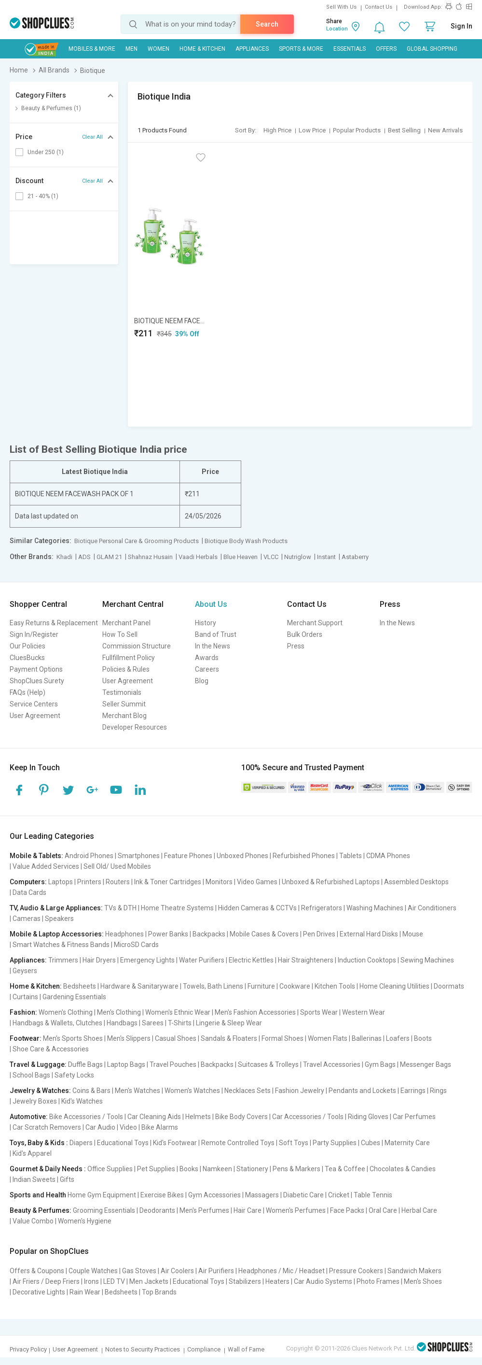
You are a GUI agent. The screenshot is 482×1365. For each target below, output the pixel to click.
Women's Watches (192, 1090)
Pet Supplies (156, 1169)
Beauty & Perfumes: (40, 1210)
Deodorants (157, 1210)
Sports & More (301, 48)
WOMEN (158, 48)
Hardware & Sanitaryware (139, 986)
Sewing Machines (427, 960)
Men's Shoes (423, 1281)
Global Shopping (432, 48)
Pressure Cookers (356, 1271)
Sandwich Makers (414, 1271)
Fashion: (23, 1012)
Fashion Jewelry (299, 1090)
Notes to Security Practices (142, 1349)
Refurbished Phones (304, 856)
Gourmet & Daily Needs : (48, 1169)
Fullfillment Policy (128, 657)
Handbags (122, 1023)
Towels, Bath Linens (213, 986)
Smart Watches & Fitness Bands (61, 944)
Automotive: (29, 1117)
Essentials (349, 48)
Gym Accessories (214, 1195)
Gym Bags (380, 1064)
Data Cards (29, 892)
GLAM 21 (109, 556)
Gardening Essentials (74, 997)
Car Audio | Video (111, 1127)
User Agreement (35, 715)
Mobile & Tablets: (36, 856)
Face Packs (347, 1210)
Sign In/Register (34, 634)
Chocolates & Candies (403, 1169)
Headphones (124, 934)
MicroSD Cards (136, 944)
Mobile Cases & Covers (264, 934)
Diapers (81, 1143)
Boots (423, 1038)
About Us (211, 604)
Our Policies (27, 646)
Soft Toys (293, 1143)
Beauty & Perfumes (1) (51, 108)
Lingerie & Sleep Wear (229, 1023)
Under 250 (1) (46, 152)
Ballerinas (367, 1038)
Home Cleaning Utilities (394, 986)
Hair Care (248, 1210)
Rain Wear (84, 1292)
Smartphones (139, 856)
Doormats (449, 986)
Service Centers (34, 704)
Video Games (257, 882)
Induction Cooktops (367, 960)
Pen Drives (319, 934)
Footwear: (25, 1038)
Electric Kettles (251, 960)
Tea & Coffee (345, 1169)
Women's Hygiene (84, 1221)
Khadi (64, 556)
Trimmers (63, 960)
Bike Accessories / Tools (86, 1117)
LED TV (114, 1281)
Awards (207, 657)
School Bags (31, 1075)
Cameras (27, 918)
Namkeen (217, 1169)
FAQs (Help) (27, 692)
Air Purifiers (216, 1271)
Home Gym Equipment (102, 1195)
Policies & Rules (126, 669)
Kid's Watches (82, 1101)
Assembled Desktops (416, 882)
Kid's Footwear (175, 1143)
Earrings (413, 1090)
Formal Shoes (282, 1038)
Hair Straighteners (305, 960)
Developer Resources (134, 727)
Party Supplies (335, 1143)
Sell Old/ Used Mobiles (117, 866)
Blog (201, 681)
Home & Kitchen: (36, 986)
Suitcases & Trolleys (268, 1064)
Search (267, 24)
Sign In (461, 26)
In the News (212, 646)
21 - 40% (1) (43, 196)
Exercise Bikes (162, 1195)
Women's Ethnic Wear (177, 1012)
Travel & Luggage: (38, 1064)
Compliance (203, 1349)
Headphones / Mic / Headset (281, 1271)
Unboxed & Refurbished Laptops (331, 882)
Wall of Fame (246, 1349)
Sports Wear (319, 1012)
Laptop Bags (126, 1064)
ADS (84, 556)
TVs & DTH (120, 908)
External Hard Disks (369, 934)
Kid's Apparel (32, 1153)
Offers (386, 48)
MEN (131, 48)
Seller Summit (124, 704)
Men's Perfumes (204, 1210)
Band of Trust (215, 634)
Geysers (25, 971)
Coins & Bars (91, 1090)
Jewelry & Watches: (40, 1090)
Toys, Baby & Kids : (39, 1143)
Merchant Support (315, 623)
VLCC (270, 556)
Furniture (261, 986)
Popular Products (357, 130)
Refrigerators (321, 908)
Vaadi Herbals (198, 556)
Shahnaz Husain (150, 556)
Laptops (60, 882)
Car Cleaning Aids (154, 1117)
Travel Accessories (331, 1064)
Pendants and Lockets (362, 1090)
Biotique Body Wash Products (246, 541)
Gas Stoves (139, 1271)
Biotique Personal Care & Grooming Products (136, 541)
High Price (277, 130)
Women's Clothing (66, 1012)
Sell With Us (341, 7)
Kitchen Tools (335, 986)
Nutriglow (297, 556)
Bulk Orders (304, 634)
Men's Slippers (129, 1038)
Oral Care (383, 1210)
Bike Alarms (159, 1127)
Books (188, 1169)
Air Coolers (177, 1271)
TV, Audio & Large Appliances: (56, 908)
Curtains (25, 997)
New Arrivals (445, 130)
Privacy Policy (28, 1349)
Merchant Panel (126, 623)
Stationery (252, 1169)
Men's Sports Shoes (73, 1038)
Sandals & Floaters (229, 1038)
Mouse (412, 934)
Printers (89, 882)
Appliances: (28, 960)
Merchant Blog (124, 715)
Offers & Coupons (37, 1271)
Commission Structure (136, 646)
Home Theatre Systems (177, 908)
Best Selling (404, 130)
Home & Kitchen (202, 48)
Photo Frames (378, 1281)
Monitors (219, 882)
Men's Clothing (119, 1012)
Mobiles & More (92, 48)
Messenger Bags (425, 1064)
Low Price (312, 130)
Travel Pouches (173, 1064)
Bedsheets (79, 986)
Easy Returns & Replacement (54, 623)
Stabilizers (245, 1281)
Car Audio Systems (323, 1281)
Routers (118, 882)
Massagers (262, 1195)
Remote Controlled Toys (238, 1143)
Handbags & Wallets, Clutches (57, 1023)
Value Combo (33, 1221)
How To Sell (120, 634)
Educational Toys (123, 1143)
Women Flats (327, 1038)
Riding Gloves (368, 1117)
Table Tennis (373, 1195)
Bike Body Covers (241, 1117)
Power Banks (168, 934)
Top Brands (159, 1292)
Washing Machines (374, 908)
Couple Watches (93, 1271)
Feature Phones (188, 856)
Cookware (294, 986)
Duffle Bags (85, 1064)
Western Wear (363, 1012)
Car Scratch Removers (47, 1127)
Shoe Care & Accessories (51, 1049)
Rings (438, 1090)
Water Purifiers (201, 960)
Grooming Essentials (104, 1210)
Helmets (198, 1117)
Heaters (277, 1281)
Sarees (153, 1023)
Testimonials (121, 692)
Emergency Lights (147, 960)
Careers (207, 669)
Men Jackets (148, 1281)
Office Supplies (110, 1169)
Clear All (92, 137)
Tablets (350, 856)
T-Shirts (180, 1023)
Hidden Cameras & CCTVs (257, 908)
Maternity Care (407, 1143)
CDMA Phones (388, 856)
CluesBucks (27, 657)
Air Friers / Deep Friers (46, 1281)
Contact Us (378, 7)
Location (337, 29)
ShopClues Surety (37, 681)
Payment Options (36, 669)
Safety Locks (74, 1075)
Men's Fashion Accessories (255, 1012)
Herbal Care (419, 1210)
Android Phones (89, 856)
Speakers (59, 918)
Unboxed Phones (242, 856)
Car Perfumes (414, 1117)
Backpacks (209, 934)
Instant (326, 556)
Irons (91, 1281)
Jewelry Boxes (35, 1101)
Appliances (252, 48)
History (205, 623)
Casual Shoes (175, 1038)
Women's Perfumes (296, 1210)
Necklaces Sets (247, 1090)
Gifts (67, 1179)
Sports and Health (38, 1195)
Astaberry (355, 556)
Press (295, 646)
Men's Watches (137, 1090)
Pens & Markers (296, 1169)
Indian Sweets (34, 1179)
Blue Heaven (240, 556)
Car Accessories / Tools (308, 1117)
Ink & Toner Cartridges (167, 882)
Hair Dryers (99, 960)
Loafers (398, 1038)
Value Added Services (46, 866)
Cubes (370, 1143)
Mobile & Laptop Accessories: (57, 934)
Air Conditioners (432, 908)
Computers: (28, 882)
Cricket (338, 1195)
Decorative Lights (39, 1292)
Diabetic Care (303, 1195)
